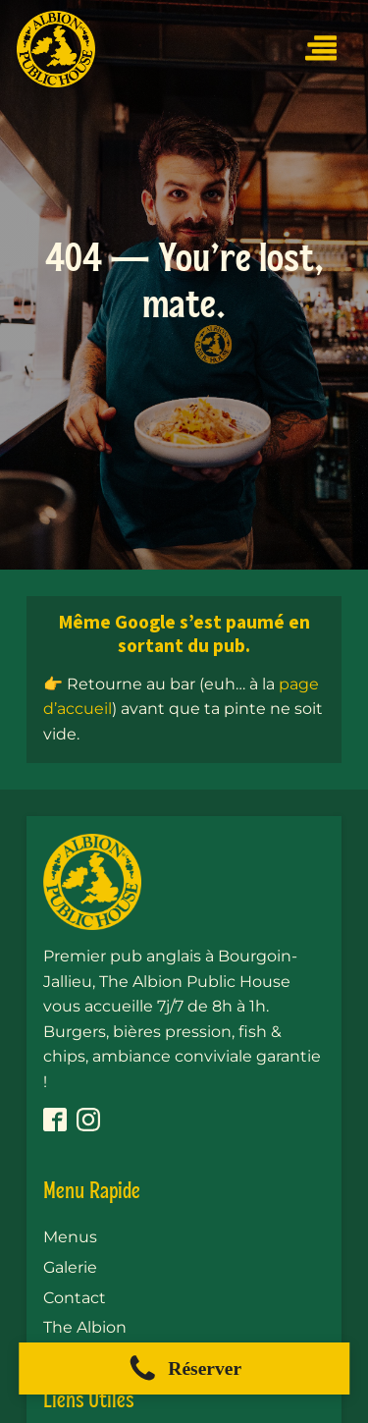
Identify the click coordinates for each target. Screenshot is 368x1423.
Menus (70, 1237)
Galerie (70, 1267)
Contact (74, 1297)
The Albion (85, 1327)
